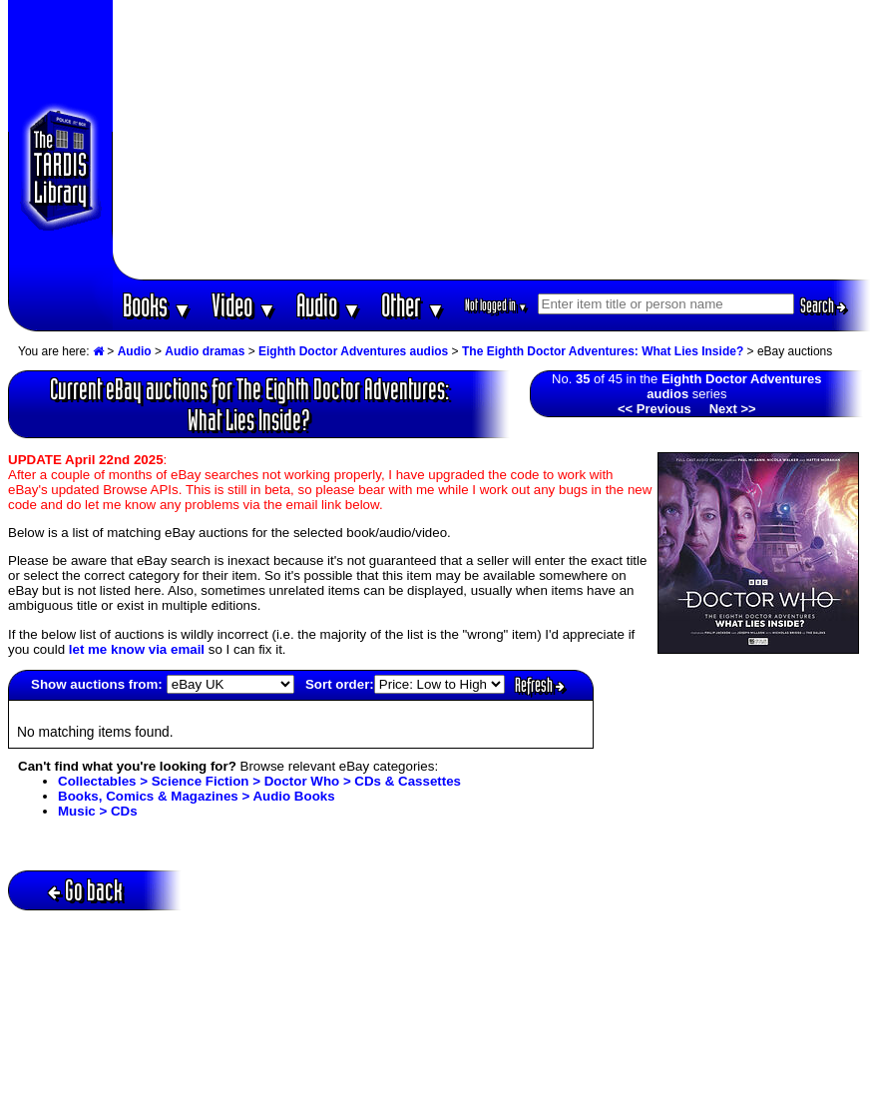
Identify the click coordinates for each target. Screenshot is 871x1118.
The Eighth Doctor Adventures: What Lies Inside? (602, 351)
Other (413, 304)
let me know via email (137, 649)
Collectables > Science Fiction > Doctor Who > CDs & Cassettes (259, 781)
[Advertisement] (491, 140)
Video (244, 304)
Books (157, 304)
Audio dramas (204, 351)
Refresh (540, 685)
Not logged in (496, 304)
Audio (328, 304)
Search (823, 305)
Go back (85, 889)
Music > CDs (98, 811)
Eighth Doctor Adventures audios (353, 351)
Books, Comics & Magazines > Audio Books (196, 796)
